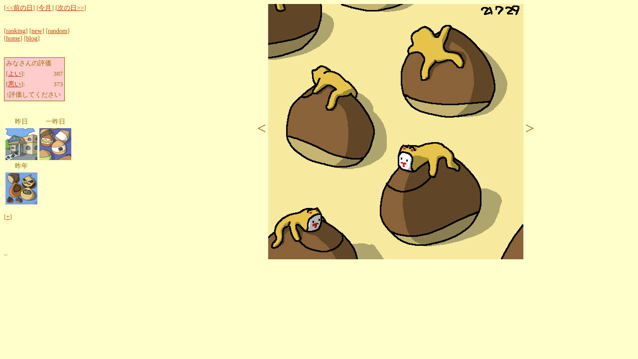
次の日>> (70, 7)
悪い (14, 84)
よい (14, 73)
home (13, 38)
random (57, 30)
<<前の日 (19, 7)
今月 (44, 7)
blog (31, 38)
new (36, 30)
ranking (15, 30)
